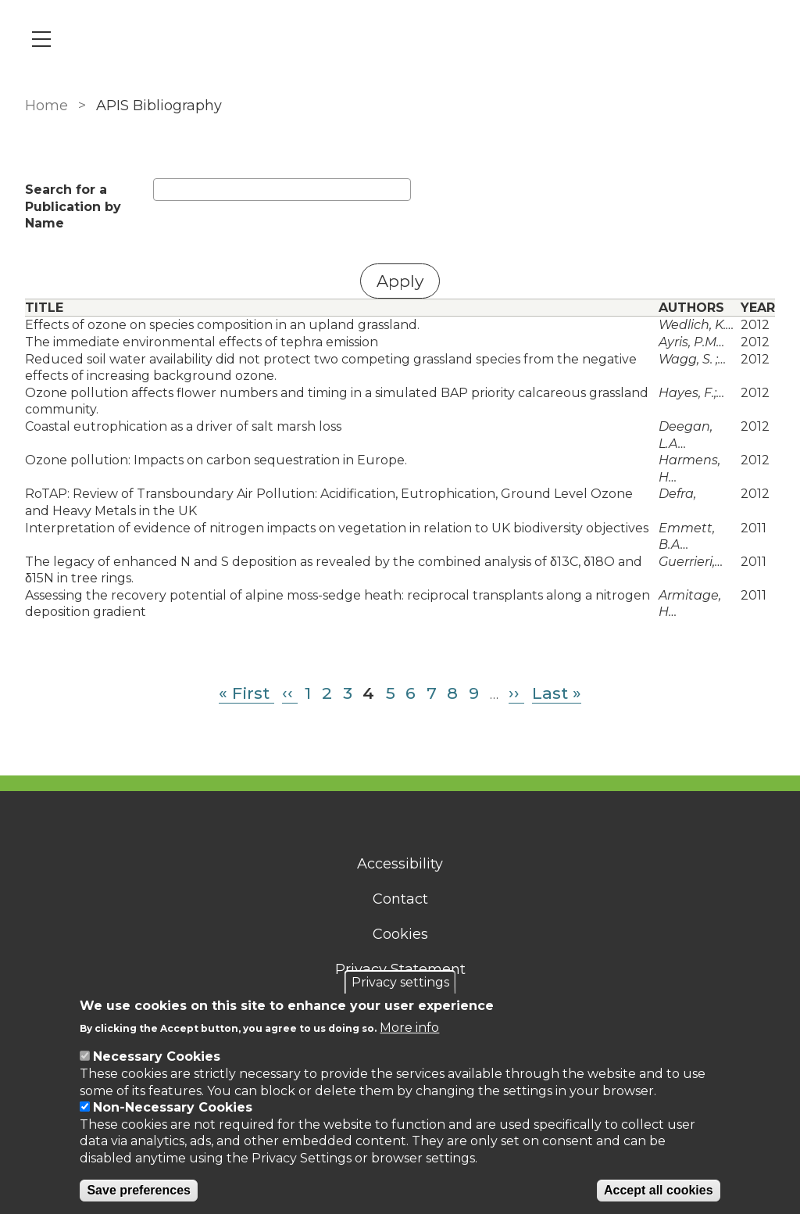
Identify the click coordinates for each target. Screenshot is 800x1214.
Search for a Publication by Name (73, 206)
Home (46, 105)
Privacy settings (400, 982)
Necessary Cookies (156, 1056)
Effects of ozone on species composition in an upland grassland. (222, 324)
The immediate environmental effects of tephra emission (201, 342)
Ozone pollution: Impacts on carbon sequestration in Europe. (216, 460)
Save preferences (139, 1190)
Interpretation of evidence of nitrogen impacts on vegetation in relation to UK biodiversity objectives (336, 528)
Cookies (400, 934)
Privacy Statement (400, 969)
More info (409, 1027)
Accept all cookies (658, 1190)
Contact (400, 899)
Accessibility (400, 863)
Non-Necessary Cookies (172, 1107)
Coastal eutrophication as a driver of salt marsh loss (183, 426)
